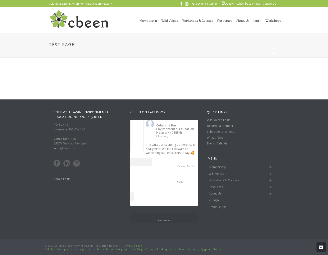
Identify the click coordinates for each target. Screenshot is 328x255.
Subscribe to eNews (220, 132)
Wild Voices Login (219, 120)
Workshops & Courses (197, 20)
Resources (224, 20)
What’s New (215, 137)
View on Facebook (187, 166)
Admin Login (62, 179)
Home (256, 53)
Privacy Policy (132, 245)
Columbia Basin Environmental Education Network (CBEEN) (175, 128)
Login (257, 20)
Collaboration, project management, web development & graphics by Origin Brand (99, 249)
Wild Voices (169, 20)
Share (180, 181)
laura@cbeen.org (65, 148)
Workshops (273, 20)
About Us (242, 20)
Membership (148, 20)
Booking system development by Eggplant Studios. (190, 249)
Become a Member (220, 126)
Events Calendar (218, 143)
